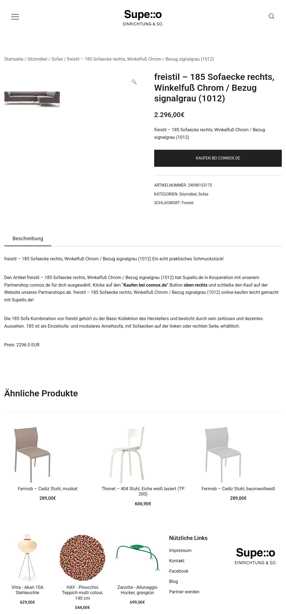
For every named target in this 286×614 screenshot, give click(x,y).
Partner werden (184, 591)
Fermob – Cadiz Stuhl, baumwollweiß (238, 488)
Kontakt (176, 560)
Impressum (180, 550)
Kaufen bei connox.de (218, 158)
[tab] (27, 239)
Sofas (57, 59)
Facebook (178, 571)
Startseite (13, 59)
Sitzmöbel (37, 59)
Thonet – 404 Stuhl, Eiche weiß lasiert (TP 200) (143, 491)
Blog (173, 581)
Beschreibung (28, 238)
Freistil (188, 203)
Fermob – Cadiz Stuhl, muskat (48, 488)
